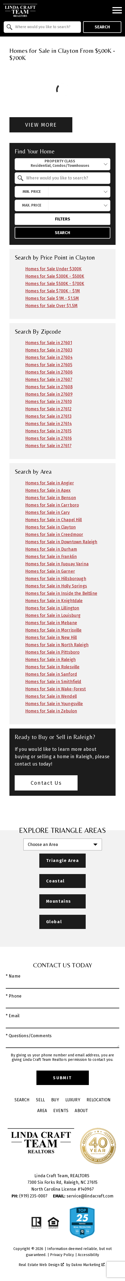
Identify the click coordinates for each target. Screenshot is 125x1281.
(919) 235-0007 (30, 1196)
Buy (55, 1099)
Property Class (59, 163)
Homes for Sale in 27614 (48, 423)
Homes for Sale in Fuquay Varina (57, 563)
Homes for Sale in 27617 (48, 445)
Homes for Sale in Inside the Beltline (61, 593)
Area (42, 1110)
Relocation (98, 1099)
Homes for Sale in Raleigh (50, 659)
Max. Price (31, 205)
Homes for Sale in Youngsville (54, 703)
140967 (87, 1189)
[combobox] (42, 27)
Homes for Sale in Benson (50, 497)
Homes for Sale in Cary (47, 512)
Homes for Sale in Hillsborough (55, 578)
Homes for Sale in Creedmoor (54, 534)
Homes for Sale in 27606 (49, 372)
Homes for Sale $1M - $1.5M (52, 298)
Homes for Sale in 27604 (49, 357)
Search (102, 26)
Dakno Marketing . (88, 1265)
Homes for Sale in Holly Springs (56, 585)
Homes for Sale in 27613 (48, 416)
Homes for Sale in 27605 (48, 364)
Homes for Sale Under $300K (53, 268)
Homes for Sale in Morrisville (53, 630)
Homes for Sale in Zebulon (51, 711)
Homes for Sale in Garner (50, 571)
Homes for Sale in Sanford (51, 674)
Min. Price (32, 191)
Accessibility (88, 1255)
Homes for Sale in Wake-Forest (55, 688)
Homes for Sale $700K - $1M (52, 290)
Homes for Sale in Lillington (52, 608)
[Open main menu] (117, 10)
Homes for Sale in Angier (49, 483)
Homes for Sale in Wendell (51, 696)
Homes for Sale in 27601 (48, 342)
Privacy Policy (62, 1255)
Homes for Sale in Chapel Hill (53, 519)
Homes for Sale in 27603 (48, 350)
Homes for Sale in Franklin (51, 556)
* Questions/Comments (29, 1035)
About (81, 1110)
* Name (13, 976)
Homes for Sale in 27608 (49, 386)
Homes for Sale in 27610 (48, 401)
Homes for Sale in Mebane (51, 622)
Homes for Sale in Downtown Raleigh (61, 541)
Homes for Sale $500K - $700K (54, 283)
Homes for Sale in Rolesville (52, 666)
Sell (40, 1099)
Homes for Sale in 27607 (48, 379)
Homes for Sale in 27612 (48, 408)
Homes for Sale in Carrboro (52, 505)
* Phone (13, 996)
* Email (12, 1015)
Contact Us (46, 783)
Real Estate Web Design (41, 1265)
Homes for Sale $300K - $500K (54, 276)
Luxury (72, 1099)
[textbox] (45, 27)
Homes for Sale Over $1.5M (51, 305)
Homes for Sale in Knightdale (54, 600)
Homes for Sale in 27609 (49, 394)
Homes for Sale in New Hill (51, 637)
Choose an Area (43, 844)
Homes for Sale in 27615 (48, 430)
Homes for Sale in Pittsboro (52, 652)
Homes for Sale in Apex (48, 490)
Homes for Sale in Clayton (50, 527)
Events (60, 1110)
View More (41, 125)
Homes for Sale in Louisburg (52, 615)
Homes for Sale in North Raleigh (57, 644)
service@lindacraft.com (83, 1196)
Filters (62, 218)
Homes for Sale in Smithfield (53, 681)
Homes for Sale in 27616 (48, 438)
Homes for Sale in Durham (51, 549)
